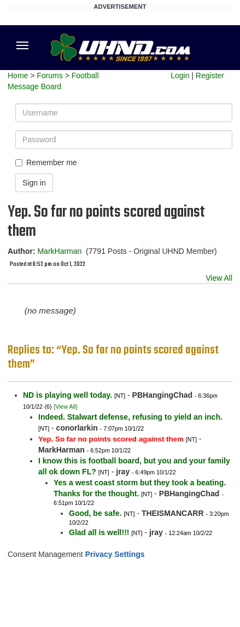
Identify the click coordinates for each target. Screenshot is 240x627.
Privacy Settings (115, 554)
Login (180, 75)
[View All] (65, 406)
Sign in (34, 182)
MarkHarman (59, 251)
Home (18, 75)
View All (219, 278)
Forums (49, 75)
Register (210, 75)
